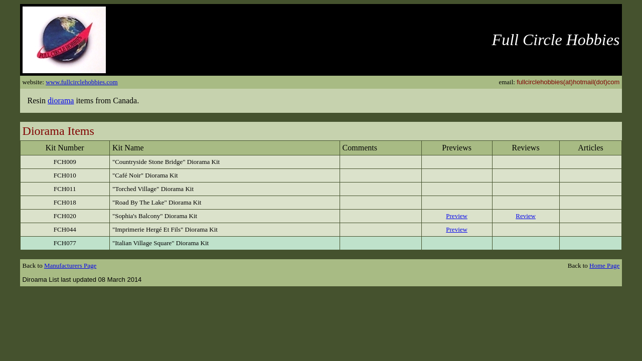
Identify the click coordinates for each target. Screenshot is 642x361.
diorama (61, 100)
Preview (456, 216)
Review (526, 216)
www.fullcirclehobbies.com (82, 82)
